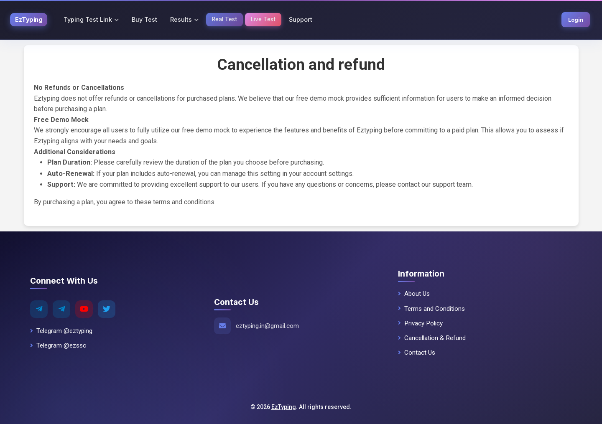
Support (300, 19)
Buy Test (144, 19)
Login (575, 19)
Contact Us (416, 352)
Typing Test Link (88, 19)
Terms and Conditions (431, 308)
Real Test (224, 19)
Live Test (263, 19)
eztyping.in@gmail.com (267, 326)
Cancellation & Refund (432, 338)
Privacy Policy (420, 323)
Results (181, 19)
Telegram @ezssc (58, 345)
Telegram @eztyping (61, 331)
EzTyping (283, 407)
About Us (414, 293)
